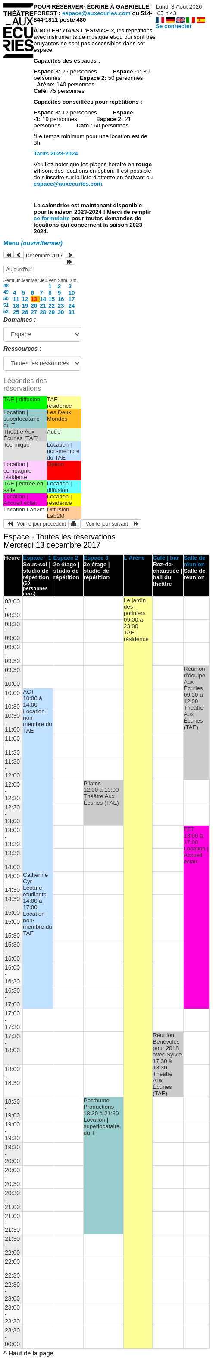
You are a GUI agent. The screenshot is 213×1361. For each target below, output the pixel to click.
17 (72, 299)
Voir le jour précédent (36, 524)
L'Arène (134, 558)
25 (16, 312)
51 (6, 305)
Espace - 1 (37, 558)
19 (25, 305)
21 (43, 305)
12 (25, 299)
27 (34, 312)
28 (43, 312)
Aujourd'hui (19, 269)
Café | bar (166, 558)
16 (61, 299)
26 (25, 312)
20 (34, 305)
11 (16, 299)
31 (72, 312)
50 (6, 298)
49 (6, 292)
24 (72, 305)
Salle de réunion (194, 561)
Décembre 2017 (44, 256)
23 (61, 305)
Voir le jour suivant (111, 524)
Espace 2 (65, 558)
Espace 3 (96, 558)
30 (61, 312)
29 (51, 312)
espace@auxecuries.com (96, 13)
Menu (33, 243)
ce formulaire (52, 218)
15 (51, 299)
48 (6, 285)
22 (51, 305)
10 (72, 292)
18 (16, 305)
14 (43, 299)
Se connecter (174, 26)
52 (6, 311)
